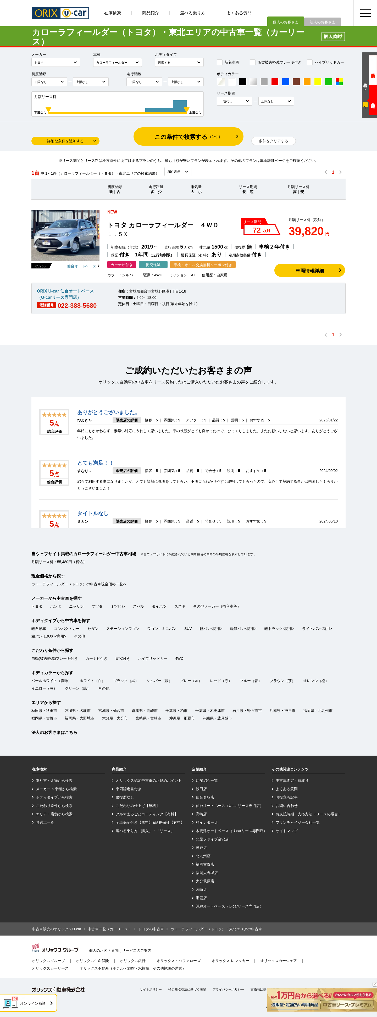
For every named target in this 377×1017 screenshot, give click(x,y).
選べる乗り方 (192, 13)
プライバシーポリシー (228, 989)
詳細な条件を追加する (65, 141)
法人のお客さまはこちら (54, 732)
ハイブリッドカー (325, 62)
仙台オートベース (81, 266)
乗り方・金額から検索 (54, 780)
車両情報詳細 (310, 270)
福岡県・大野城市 (79, 718)
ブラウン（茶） (282, 681)
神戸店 (201, 847)
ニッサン (76, 606)
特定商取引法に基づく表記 (187, 989)
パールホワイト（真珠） (51, 681)
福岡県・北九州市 (317, 710)
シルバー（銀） (159, 681)
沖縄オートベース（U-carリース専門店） (229, 906)
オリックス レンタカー (230, 961)
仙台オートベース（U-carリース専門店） (229, 806)
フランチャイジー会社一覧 (298, 822)
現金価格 (373, 70)
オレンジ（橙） (316, 681)
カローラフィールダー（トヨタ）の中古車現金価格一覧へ (79, 584)
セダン (92, 628)
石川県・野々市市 (247, 710)
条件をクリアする (273, 141)
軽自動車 (38, 628)
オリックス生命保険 (92, 961)
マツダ (97, 606)
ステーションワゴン (122, 628)
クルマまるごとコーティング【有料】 (147, 814)
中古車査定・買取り (292, 780)
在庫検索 (112, 13)
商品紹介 (150, 13)
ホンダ (55, 606)
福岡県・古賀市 (44, 718)
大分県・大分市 (115, 718)
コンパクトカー (67, 628)
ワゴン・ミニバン (161, 628)
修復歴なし (125, 797)
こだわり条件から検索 (54, 806)
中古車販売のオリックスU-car (56, 929)
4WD (179, 658)
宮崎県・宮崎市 (148, 718)
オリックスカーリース (50, 968)
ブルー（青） (251, 681)
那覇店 (201, 898)
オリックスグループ (48, 961)
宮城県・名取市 (78, 710)
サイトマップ (287, 831)
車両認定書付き (128, 789)
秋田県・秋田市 (44, 710)
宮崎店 (201, 889)
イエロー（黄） (44, 688)
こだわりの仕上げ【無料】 (138, 806)
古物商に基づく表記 (265, 989)
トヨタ (36, 606)
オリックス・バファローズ (179, 961)
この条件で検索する (188, 137)
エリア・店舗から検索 (54, 814)
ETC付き (122, 658)
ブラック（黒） (126, 681)
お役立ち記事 (287, 797)
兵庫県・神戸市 (282, 710)
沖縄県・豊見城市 (217, 718)
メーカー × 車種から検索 (56, 789)
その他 (79, 636)
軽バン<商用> (211, 628)
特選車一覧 (45, 822)
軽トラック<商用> (279, 628)
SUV (188, 628)
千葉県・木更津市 (210, 710)
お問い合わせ (287, 806)
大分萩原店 (205, 881)
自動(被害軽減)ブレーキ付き (54, 658)
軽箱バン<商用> (243, 628)
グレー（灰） (191, 681)
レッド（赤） (221, 681)
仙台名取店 (205, 797)
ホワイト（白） (92, 681)
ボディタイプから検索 (54, 797)
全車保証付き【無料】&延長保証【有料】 (150, 822)
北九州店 (203, 856)
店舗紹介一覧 (207, 780)
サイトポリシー (151, 989)
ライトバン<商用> (317, 628)
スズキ (179, 606)
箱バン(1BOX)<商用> (48, 636)
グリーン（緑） (78, 688)
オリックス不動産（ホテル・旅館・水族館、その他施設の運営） (133, 968)
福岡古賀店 (205, 864)
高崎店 (201, 814)
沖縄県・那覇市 (182, 718)
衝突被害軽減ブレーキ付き (276, 62)
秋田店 (201, 789)
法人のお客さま (322, 22)
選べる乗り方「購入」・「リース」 (145, 831)
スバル (138, 606)
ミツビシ (117, 606)
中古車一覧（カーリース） (110, 929)
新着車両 (228, 62)
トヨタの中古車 (151, 929)
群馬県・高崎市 (145, 710)
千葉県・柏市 (176, 710)
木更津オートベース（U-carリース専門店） (231, 831)
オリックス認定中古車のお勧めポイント (149, 780)
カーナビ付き (97, 658)
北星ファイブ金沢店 (212, 839)
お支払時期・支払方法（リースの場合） (309, 814)
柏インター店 (207, 822)
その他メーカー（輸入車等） (217, 606)
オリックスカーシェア (278, 961)
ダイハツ (159, 606)
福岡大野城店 (207, 873)
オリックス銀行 (133, 961)
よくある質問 (239, 13)
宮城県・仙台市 (111, 710)
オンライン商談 (33, 1003)
